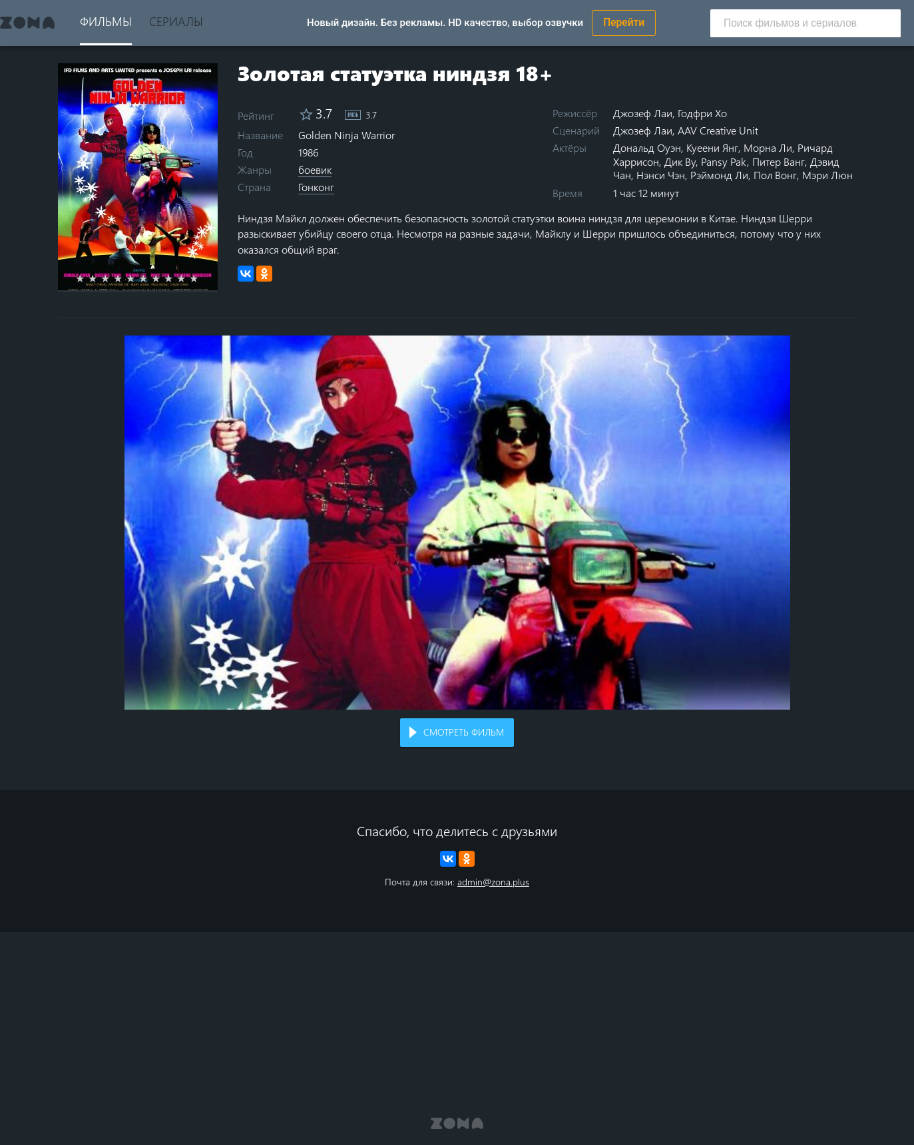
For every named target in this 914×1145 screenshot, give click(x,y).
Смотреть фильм (463, 732)
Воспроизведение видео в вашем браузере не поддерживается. (457, 523)
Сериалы (176, 21)
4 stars (125, 278)
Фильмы (106, 21)
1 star (87, 278)
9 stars (188, 278)
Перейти (623, 23)
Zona (27, 22)
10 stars (201, 278)
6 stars (150, 278)
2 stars (100, 278)
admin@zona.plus (493, 881)
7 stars (163, 278)
